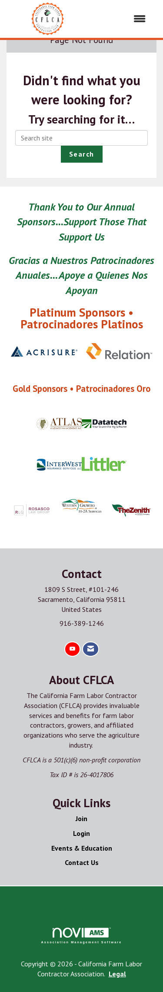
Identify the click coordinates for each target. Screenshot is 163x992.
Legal (117, 973)
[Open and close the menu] (122, 19)
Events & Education (81, 848)
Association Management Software (81, 936)
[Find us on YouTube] (72, 649)
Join (81, 818)
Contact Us (82, 862)
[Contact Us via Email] (90, 649)
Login (81, 833)
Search (81, 154)
